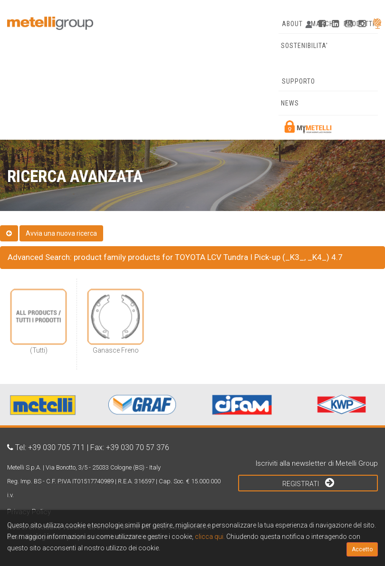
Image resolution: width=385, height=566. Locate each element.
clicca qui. (210, 536)
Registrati (308, 482)
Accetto (362, 549)
